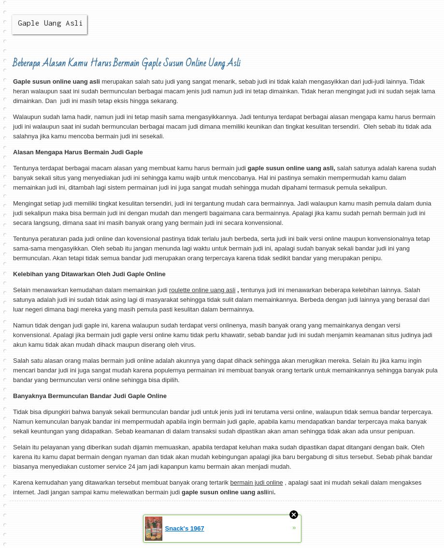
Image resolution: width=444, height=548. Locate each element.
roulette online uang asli (202, 290)
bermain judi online (256, 482)
